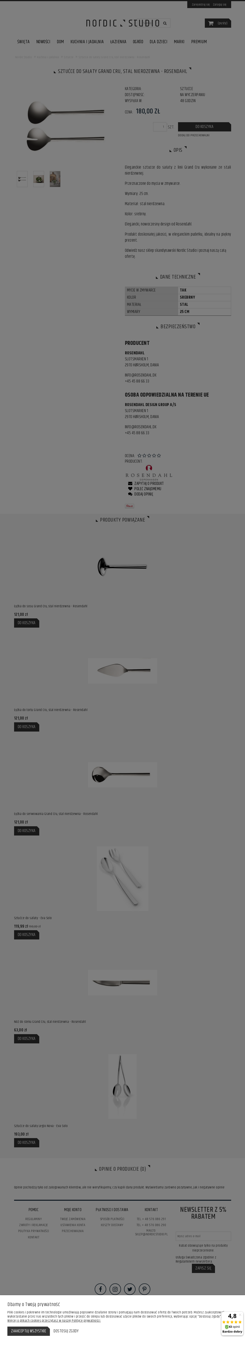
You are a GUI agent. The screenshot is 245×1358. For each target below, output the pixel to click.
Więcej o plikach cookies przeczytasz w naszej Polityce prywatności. (54, 1321)
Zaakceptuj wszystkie (28, 1331)
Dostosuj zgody (66, 1331)
